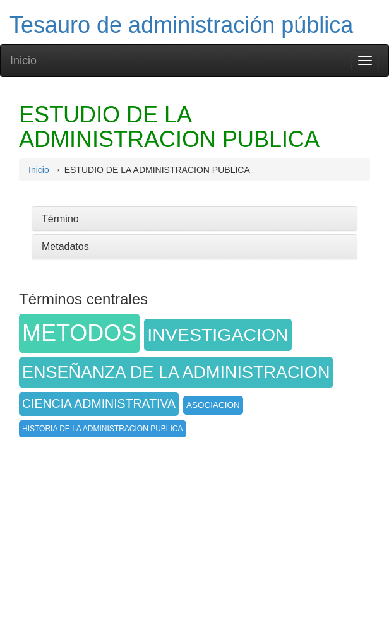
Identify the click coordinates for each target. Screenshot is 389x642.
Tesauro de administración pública (181, 25)
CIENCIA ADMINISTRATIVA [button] (99, 403)
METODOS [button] (79, 333)
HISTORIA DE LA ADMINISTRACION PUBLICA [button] (102, 428)
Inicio (23, 60)
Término (60, 218)
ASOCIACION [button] (213, 405)
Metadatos (65, 246)
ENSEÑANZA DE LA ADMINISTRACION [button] (176, 372)
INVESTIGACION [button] (217, 334)
